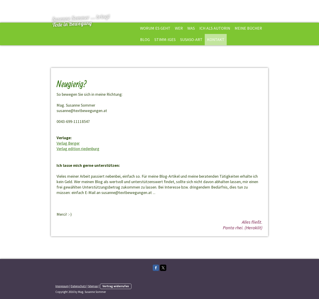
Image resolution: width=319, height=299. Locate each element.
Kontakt (215, 39)
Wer (179, 28)
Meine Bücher (248, 28)
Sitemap (93, 286)
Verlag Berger (68, 143)
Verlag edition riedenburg (78, 148)
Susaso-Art (191, 39)
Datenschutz (78, 286)
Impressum (62, 286)
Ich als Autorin (214, 28)
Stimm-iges (165, 39)
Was (191, 28)
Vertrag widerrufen (115, 286)
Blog (145, 39)
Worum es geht (155, 28)
